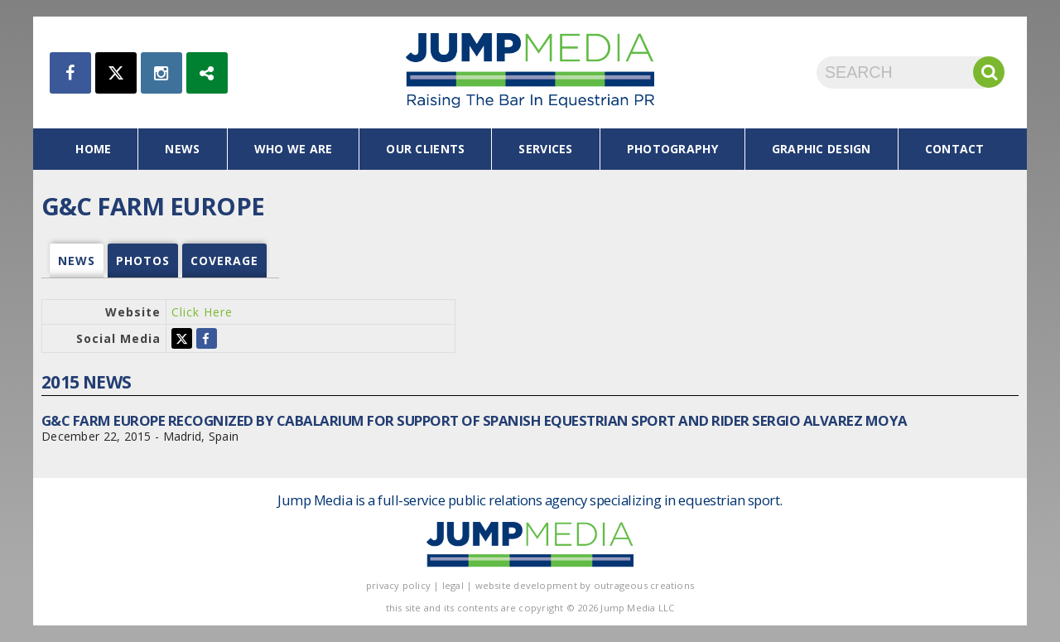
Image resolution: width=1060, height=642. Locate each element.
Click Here (202, 312)
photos (143, 260)
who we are (293, 149)
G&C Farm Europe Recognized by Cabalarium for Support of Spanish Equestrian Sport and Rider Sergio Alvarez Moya (474, 420)
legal (453, 585)
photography (672, 149)
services (545, 149)
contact (955, 149)
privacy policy (398, 585)
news (182, 149)
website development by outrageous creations (585, 585)
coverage (224, 260)
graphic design (821, 149)
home (93, 149)
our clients (425, 149)
